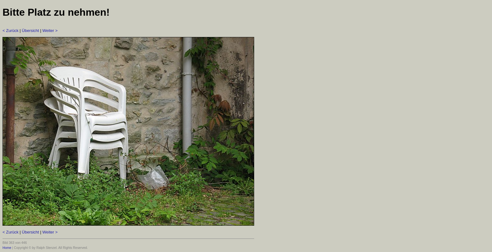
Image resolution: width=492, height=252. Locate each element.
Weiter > (50, 30)
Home (7, 247)
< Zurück (11, 30)
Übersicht (30, 30)
